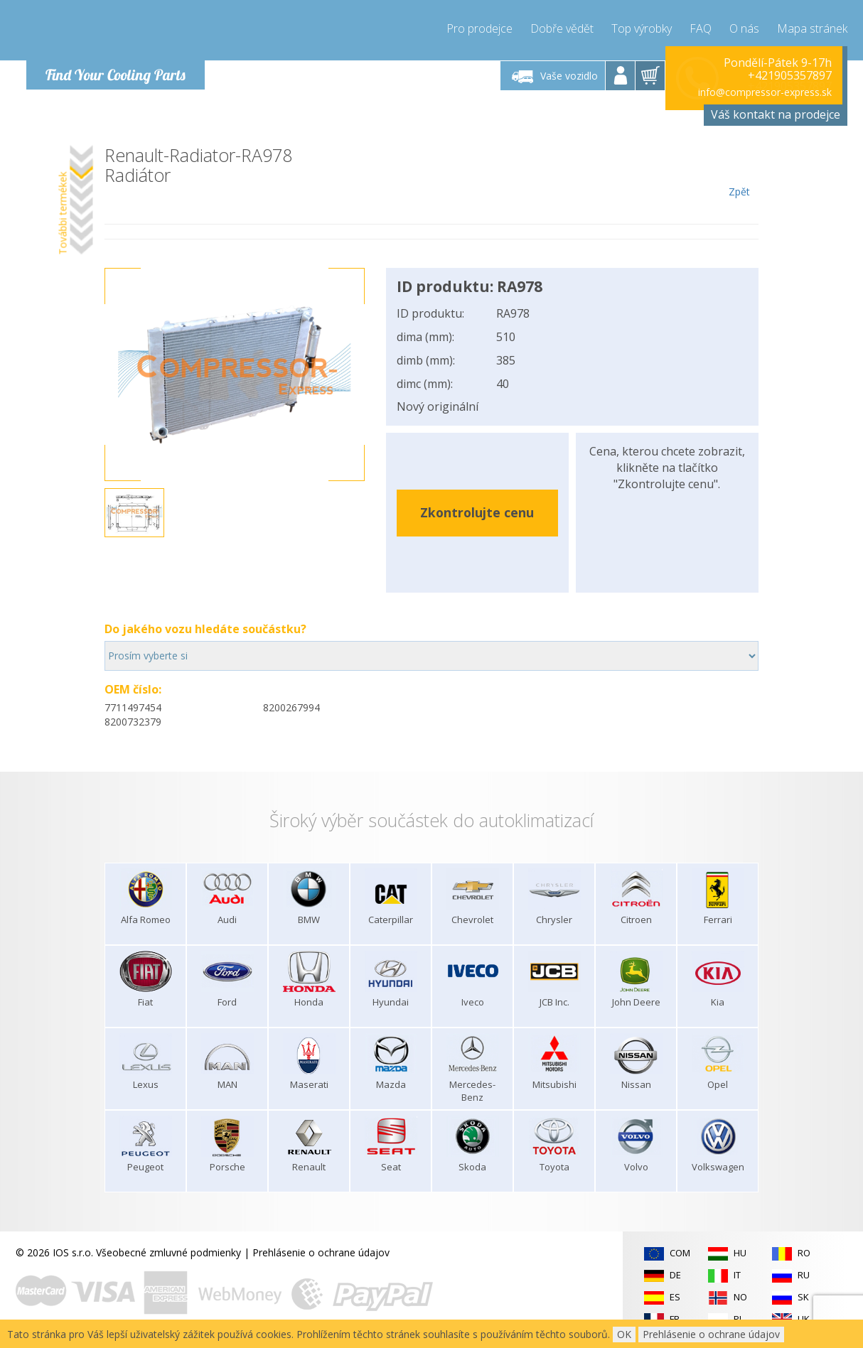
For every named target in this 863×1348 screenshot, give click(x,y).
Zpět (739, 172)
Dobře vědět (562, 28)
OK (624, 1334)
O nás (744, 28)
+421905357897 (790, 75)
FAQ (701, 28)
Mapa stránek (812, 28)
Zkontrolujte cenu (477, 512)
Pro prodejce (479, 28)
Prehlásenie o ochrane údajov (321, 1252)
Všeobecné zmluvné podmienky (168, 1252)
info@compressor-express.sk (765, 92)
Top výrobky (641, 28)
